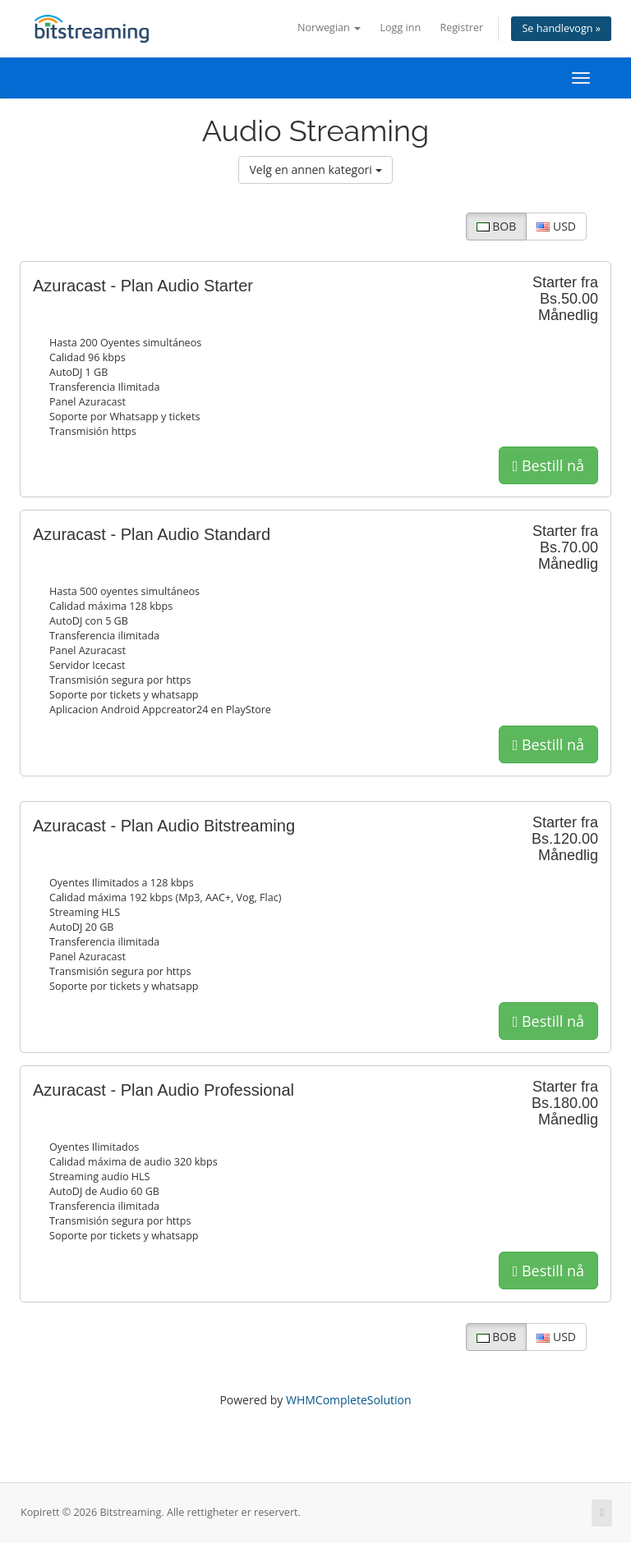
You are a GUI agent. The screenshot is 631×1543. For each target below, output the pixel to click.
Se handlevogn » (561, 28)
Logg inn (400, 27)
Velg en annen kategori (315, 169)
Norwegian (329, 27)
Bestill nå (548, 465)
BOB (497, 226)
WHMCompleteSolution (349, 1400)
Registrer (461, 27)
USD (556, 226)
